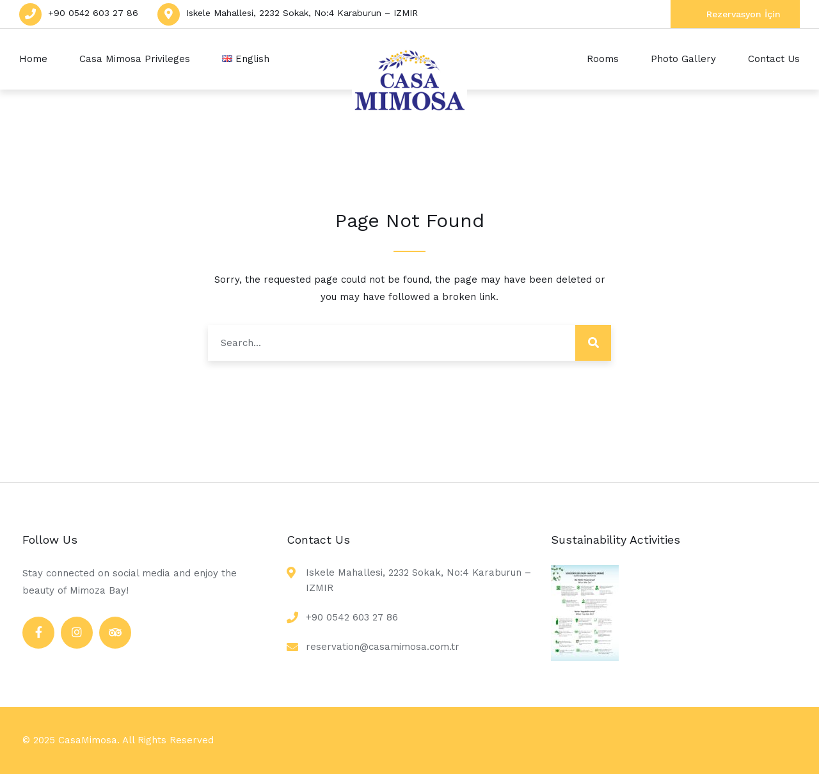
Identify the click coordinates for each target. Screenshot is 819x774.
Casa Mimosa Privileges (134, 59)
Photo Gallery (683, 59)
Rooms (603, 59)
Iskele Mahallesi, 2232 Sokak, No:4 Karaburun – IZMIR (302, 13)
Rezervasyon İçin (743, 14)
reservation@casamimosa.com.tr (382, 646)
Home (33, 59)
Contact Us (774, 59)
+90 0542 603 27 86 (93, 13)
